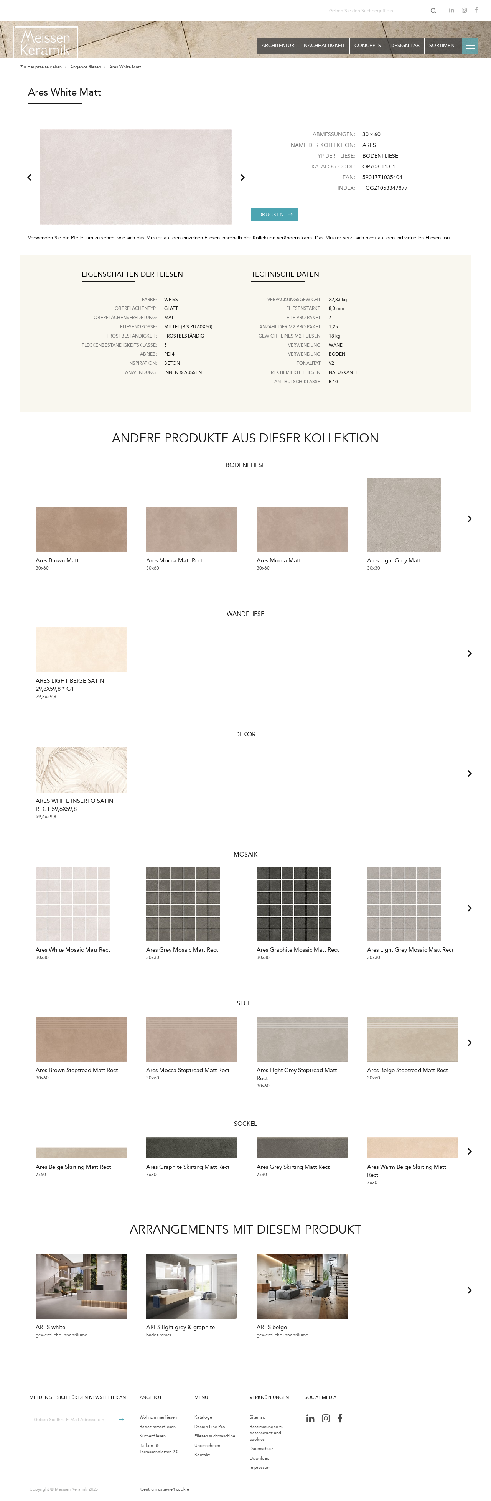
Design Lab (405, 45)
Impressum (260, 1468)
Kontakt (202, 1455)
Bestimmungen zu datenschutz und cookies (266, 1434)
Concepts (367, 45)
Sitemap (257, 1417)
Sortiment (443, 45)
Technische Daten (285, 274)
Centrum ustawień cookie (164, 1490)
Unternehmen (207, 1446)
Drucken (275, 214)
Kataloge (203, 1417)
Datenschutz (261, 1449)
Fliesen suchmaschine (214, 1436)
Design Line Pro (209, 1427)
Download (260, 1459)
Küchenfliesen (153, 1436)
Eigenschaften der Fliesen (132, 274)
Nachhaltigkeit (324, 45)
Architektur (278, 45)
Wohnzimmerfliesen (158, 1417)
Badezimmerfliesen (158, 1427)
